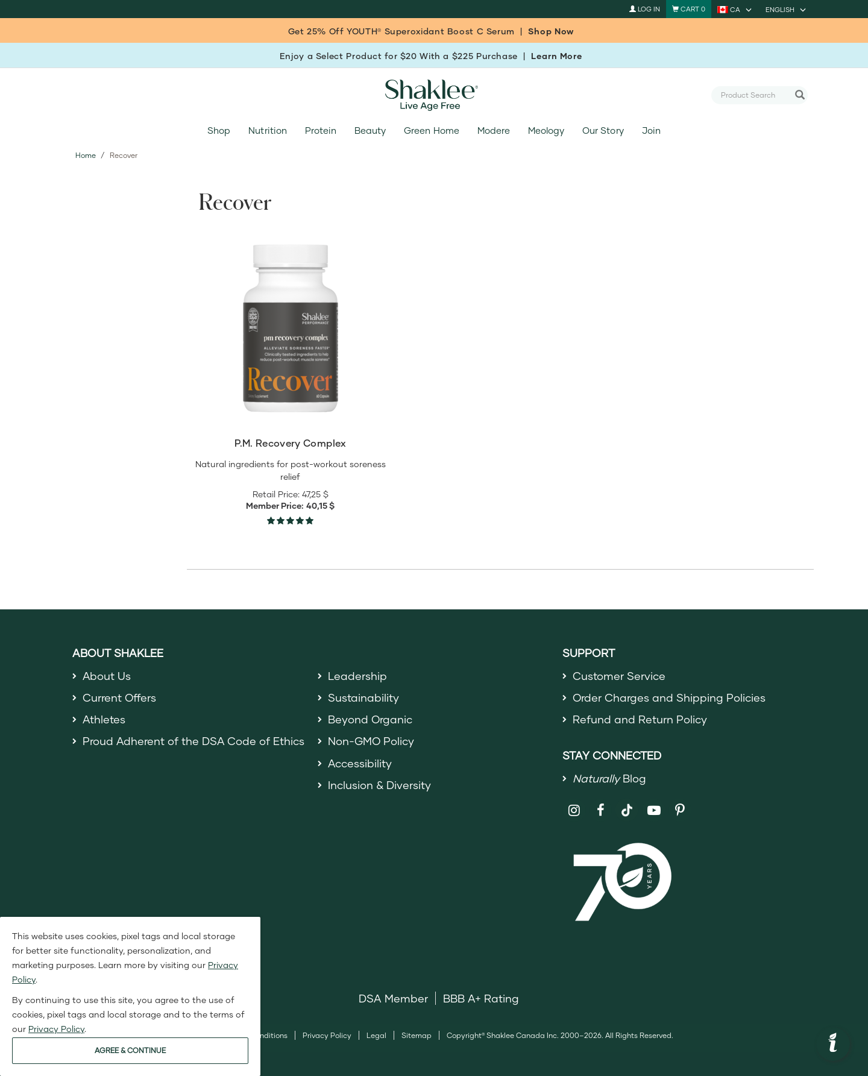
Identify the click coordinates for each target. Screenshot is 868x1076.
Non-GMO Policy (371, 740)
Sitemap (416, 1035)
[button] (833, 1044)
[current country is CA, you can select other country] (735, 9)
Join (651, 130)
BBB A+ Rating (481, 998)
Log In (644, 9)
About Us (107, 675)
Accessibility (360, 763)
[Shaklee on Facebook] (600, 810)
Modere (493, 130)
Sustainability (363, 697)
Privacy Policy (327, 1035)
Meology (546, 130)
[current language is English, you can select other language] (787, 9)
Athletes (104, 719)
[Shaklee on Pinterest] (680, 810)
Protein (320, 130)
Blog (609, 778)
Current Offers (120, 697)
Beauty (370, 130)
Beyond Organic (370, 719)
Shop (218, 130)
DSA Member (393, 998)
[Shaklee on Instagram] (574, 810)
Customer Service (619, 675)
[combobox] (754, 94)
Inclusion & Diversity (379, 784)
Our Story (602, 130)
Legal (376, 1035)
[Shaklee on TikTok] (627, 803)
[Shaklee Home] (434, 95)
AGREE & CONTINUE (130, 1050)
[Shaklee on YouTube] (653, 810)
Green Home (431, 130)
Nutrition (267, 130)
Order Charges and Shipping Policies (669, 697)
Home (85, 155)
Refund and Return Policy (640, 719)
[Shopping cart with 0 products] (688, 9)
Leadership (357, 675)
